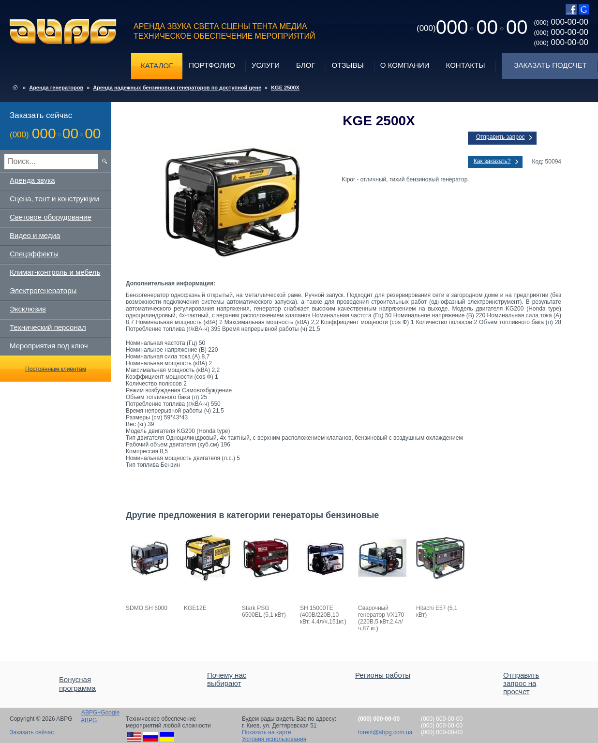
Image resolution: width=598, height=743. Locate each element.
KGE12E (195, 608)
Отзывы (348, 65)
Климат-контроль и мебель (55, 272)
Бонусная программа (77, 683)
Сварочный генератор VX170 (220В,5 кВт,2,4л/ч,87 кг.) (381, 618)
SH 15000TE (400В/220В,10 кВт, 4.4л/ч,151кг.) (323, 615)
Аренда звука (32, 180)
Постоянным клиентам (55, 369)
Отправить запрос (500, 137)
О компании (405, 65)
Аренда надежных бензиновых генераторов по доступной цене (177, 87)
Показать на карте (266, 732)
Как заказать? (492, 161)
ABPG (63, 31)
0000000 (472, 27)
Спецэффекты (34, 254)
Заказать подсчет (550, 65)
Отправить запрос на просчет (521, 683)
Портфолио (212, 65)
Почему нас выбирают (226, 679)
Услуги (266, 65)
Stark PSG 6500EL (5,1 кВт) (264, 611)
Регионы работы (382, 675)
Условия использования (274, 739)
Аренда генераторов (56, 87)
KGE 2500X (285, 87)
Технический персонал (48, 327)
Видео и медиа (35, 235)
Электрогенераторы (43, 290)
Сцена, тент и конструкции (54, 198)
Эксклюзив (28, 309)
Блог (305, 65)
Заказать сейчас (32, 732)
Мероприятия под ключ (49, 346)
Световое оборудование (50, 217)
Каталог (157, 65)
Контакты (465, 65)
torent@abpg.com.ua (385, 732)
